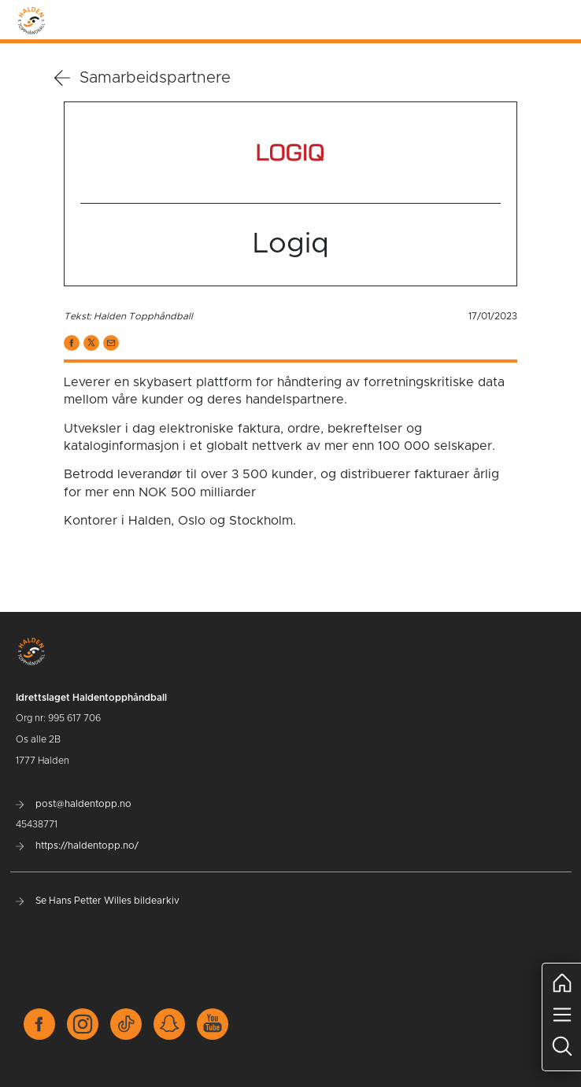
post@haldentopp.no (73, 804)
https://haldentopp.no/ (77, 845)
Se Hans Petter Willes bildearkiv (97, 900)
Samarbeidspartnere (142, 78)
